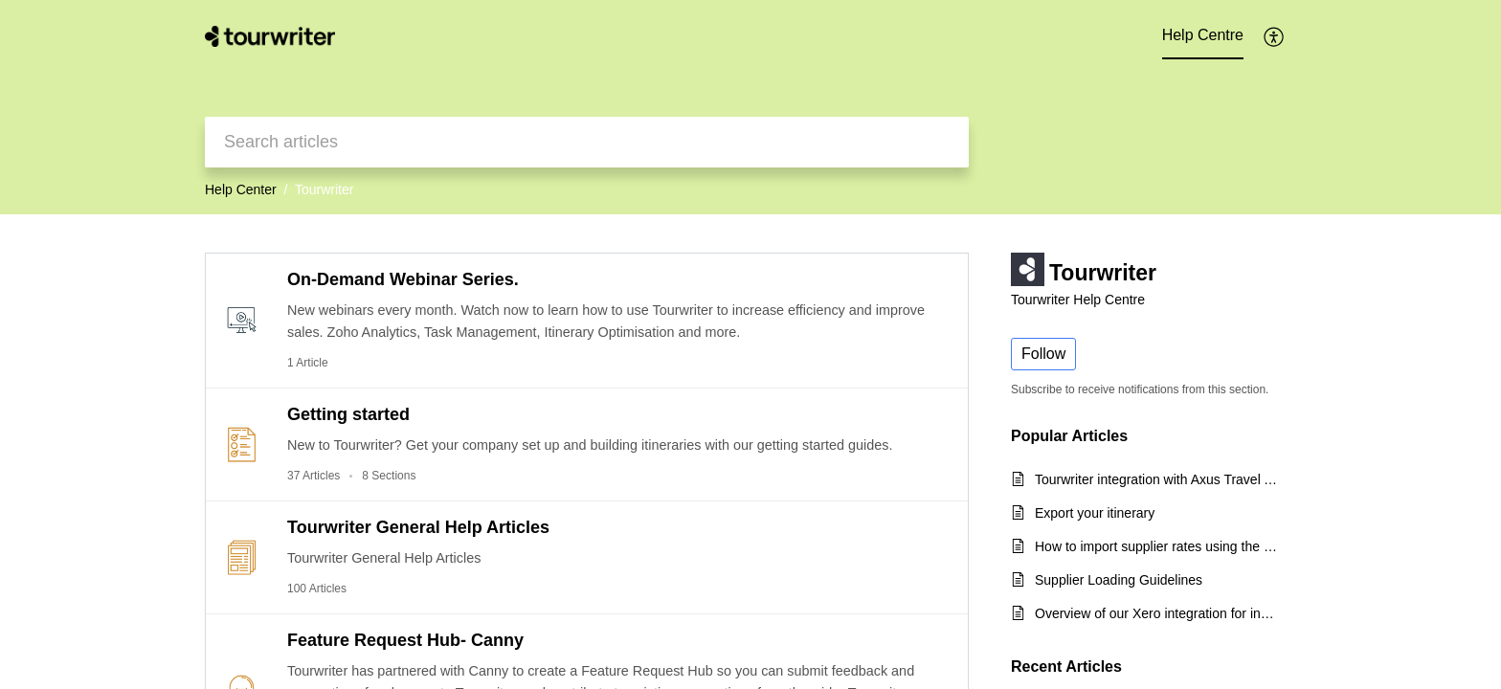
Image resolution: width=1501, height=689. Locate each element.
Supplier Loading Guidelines (1118, 580)
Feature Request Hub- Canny (405, 640)
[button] (1274, 36)
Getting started (348, 414)
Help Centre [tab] (1202, 35)
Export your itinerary (1094, 513)
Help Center (241, 189)
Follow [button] (1043, 353)
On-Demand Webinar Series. (403, 279)
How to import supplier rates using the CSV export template (1156, 546)
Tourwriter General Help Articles (418, 527)
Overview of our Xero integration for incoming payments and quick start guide (1156, 613)
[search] (587, 142)
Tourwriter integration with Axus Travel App (1156, 479)
